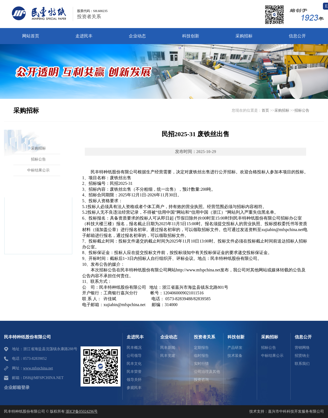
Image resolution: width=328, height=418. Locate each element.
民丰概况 (134, 348)
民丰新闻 (167, 348)
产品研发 (234, 348)
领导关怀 (134, 380)
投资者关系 (89, 16)
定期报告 (201, 348)
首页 (265, 110)
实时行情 (201, 364)
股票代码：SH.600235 (92, 11)
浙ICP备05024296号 (82, 411)
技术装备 (234, 356)
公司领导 (134, 356)
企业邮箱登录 (17, 387)
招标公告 (301, 110)
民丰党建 (167, 356)
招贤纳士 (302, 356)
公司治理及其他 (207, 372)
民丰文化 (134, 364)
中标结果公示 (272, 356)
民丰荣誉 (134, 372)
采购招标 (281, 110)
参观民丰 (134, 388)
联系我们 (302, 364)
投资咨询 (201, 380)
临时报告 (201, 356)
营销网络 (302, 348)
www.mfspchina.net (38, 368)
